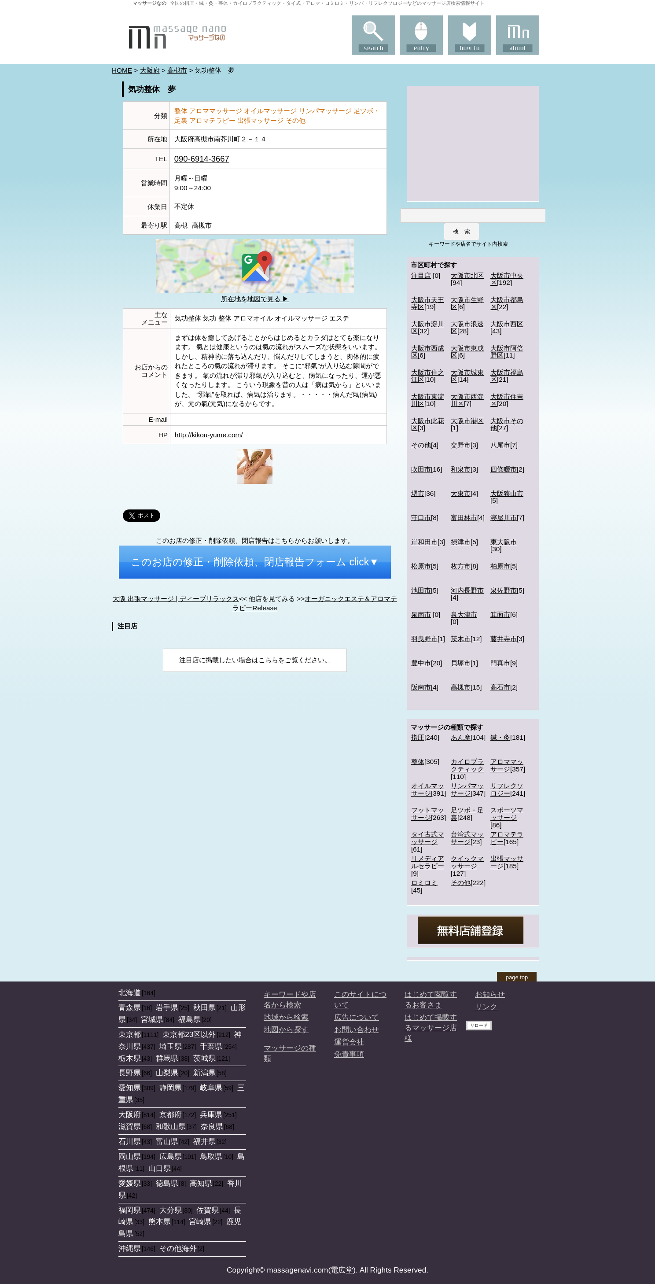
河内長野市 (467, 590)
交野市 (461, 445)
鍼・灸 (500, 737)
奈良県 (212, 1126)
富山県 (167, 1141)
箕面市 (500, 614)
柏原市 (500, 566)
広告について (356, 1017)
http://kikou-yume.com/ (209, 435)
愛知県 (129, 1087)
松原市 (421, 566)
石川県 (129, 1141)
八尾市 (500, 445)
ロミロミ (424, 882)
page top (517, 977)
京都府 (170, 1114)
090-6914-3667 (201, 158)
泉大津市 (464, 614)
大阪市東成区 (467, 351)
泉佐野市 (503, 590)
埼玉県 (170, 1046)
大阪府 (150, 70)
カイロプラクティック (467, 765)
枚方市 (461, 566)
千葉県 (211, 1046)
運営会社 (349, 1041)
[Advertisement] (473, 143)
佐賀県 (207, 1210)
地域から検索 (286, 1017)
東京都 (129, 1034)
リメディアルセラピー (427, 862)
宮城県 (152, 1019)
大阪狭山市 (506, 493)
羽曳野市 (424, 638)
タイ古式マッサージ (427, 837)
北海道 (129, 992)
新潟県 (204, 1072)
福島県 (189, 1019)
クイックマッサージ (467, 862)
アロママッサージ (506, 765)
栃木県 (129, 1058)
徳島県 (167, 1183)
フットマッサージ (427, 813)
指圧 (417, 737)
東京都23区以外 (189, 1034)
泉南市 (421, 614)
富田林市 (464, 517)
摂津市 (461, 542)
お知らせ (490, 994)
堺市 (417, 493)
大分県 (170, 1210)
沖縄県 (129, 1248)
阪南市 (421, 687)
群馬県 (167, 1058)
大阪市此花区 (427, 424)
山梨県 (167, 1072)
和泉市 (461, 469)
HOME (122, 70)
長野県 (129, 1072)
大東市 (461, 493)
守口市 (421, 517)
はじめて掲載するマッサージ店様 (431, 1028)
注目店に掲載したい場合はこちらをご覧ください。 (255, 660)
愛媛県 (129, 1183)
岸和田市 (424, 542)
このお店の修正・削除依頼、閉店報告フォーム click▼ (255, 562)
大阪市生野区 (467, 303)
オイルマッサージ (427, 789)
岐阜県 (211, 1087)
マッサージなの (149, 3)
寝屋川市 (503, 517)
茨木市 (461, 638)
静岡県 (170, 1087)
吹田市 (421, 469)
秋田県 (204, 1007)
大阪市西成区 (427, 351)
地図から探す (286, 1029)
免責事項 (349, 1054)
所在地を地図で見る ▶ (255, 299)
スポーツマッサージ (506, 813)
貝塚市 (461, 663)
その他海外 (178, 1248)
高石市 (500, 687)
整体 (417, 761)
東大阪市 (503, 542)
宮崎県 (200, 1221)
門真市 (500, 663)
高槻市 (177, 70)
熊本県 (159, 1221)
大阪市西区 (506, 324)
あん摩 (461, 737)
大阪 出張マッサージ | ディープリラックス (176, 598)
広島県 (170, 1156)
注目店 (421, 275)
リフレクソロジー (506, 789)
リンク (486, 1006)
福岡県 (129, 1210)
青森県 (129, 1007)
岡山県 (129, 1156)
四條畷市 (503, 469)
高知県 (201, 1183)
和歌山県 (171, 1126)
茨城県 (204, 1058)
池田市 (421, 590)
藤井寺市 (503, 638)
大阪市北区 (467, 275)
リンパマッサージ (467, 789)
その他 (421, 445)
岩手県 (167, 1007)
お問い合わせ (356, 1029)
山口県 (159, 1168)
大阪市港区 (467, 420)
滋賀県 (129, 1126)
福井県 (204, 1141)
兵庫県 (211, 1114)
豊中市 (421, 663)
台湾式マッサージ (467, 837)
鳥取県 (211, 1156)
